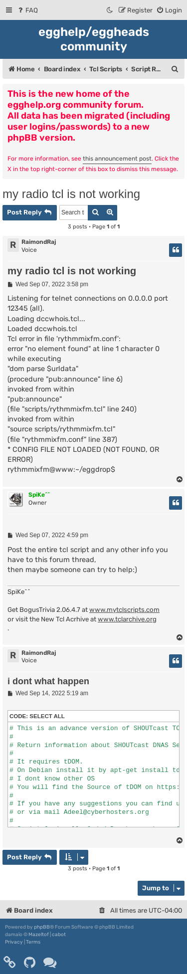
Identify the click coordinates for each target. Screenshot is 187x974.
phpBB (42, 927)
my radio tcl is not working (71, 193)
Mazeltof (38, 935)
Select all (47, 716)
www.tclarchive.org (127, 619)
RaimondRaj (38, 241)
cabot (59, 935)
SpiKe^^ (39, 494)
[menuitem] (27, 10)
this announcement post (117, 158)
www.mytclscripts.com (124, 609)
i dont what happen (48, 681)
